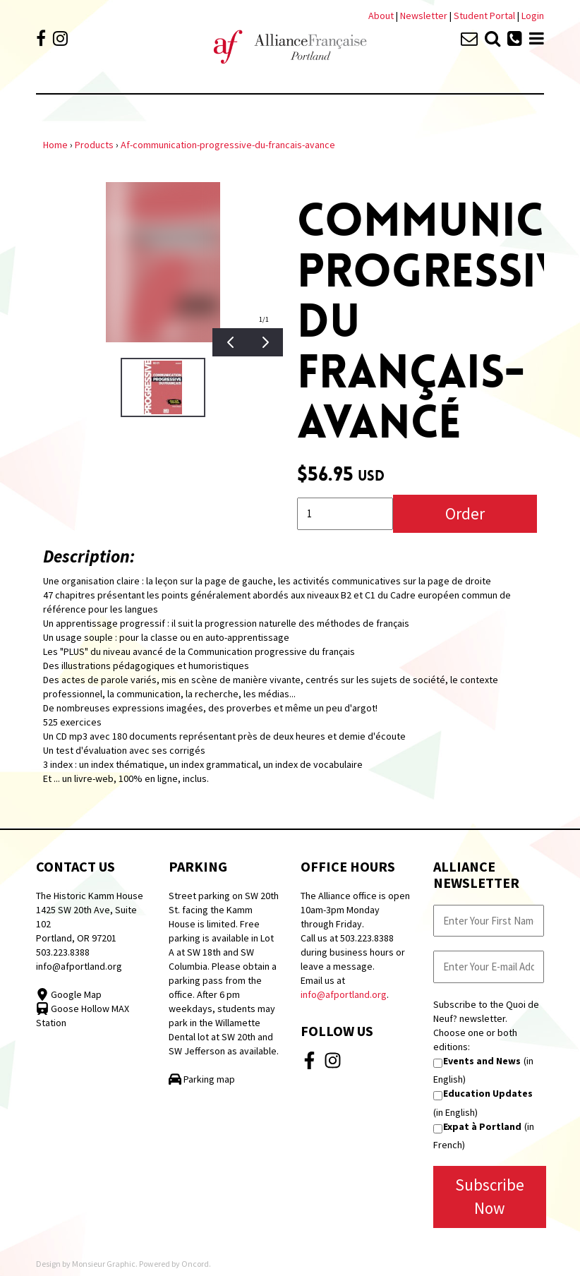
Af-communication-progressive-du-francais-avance (228, 144)
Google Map (69, 994)
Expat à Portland (482, 1126)
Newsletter (424, 15)
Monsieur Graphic (103, 1263)
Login (532, 15)
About (381, 15)
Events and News (482, 1060)
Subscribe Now (489, 1196)
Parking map (202, 1079)
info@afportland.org (79, 966)
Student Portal (484, 15)
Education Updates (488, 1093)
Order (465, 513)
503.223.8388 (63, 952)
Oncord (195, 1263)
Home (55, 144)
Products (94, 144)
